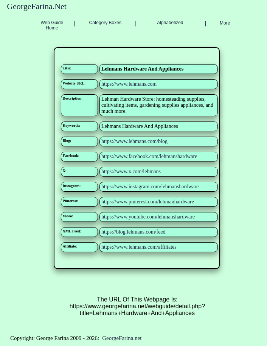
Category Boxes (105, 22)
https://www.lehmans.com (129, 84)
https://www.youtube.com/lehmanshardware (148, 217)
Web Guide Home (51, 25)
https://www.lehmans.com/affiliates (139, 247)
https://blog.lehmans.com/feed (133, 232)
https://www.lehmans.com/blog (134, 141)
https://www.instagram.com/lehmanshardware (150, 186)
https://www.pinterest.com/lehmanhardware (147, 202)
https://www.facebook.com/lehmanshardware (149, 156)
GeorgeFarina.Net (37, 6)
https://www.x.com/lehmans (131, 171)
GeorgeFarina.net (121, 338)
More (225, 23)
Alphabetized (170, 22)
